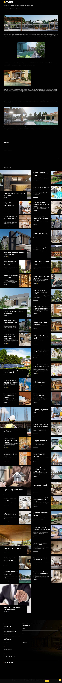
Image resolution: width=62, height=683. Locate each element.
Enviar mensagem (54, 649)
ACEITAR (47, 680)
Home (4, 8)
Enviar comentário (54, 157)
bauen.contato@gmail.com (8, 649)
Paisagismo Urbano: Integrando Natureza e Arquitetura (17, 8)
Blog (7, 8)
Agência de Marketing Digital (50, 662)
